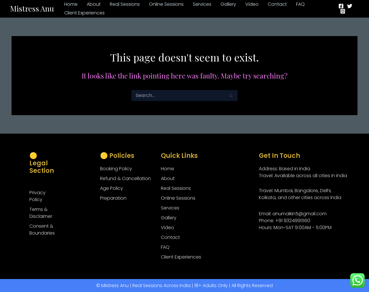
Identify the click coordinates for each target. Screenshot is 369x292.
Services (170, 208)
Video (167, 227)
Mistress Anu (32, 8)
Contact (170, 237)
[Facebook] (341, 6)
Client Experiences (181, 257)
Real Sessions (176, 188)
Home (167, 168)
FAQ (165, 247)
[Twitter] (349, 6)
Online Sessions (178, 198)
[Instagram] (342, 11)
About (168, 178)
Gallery (168, 217)
